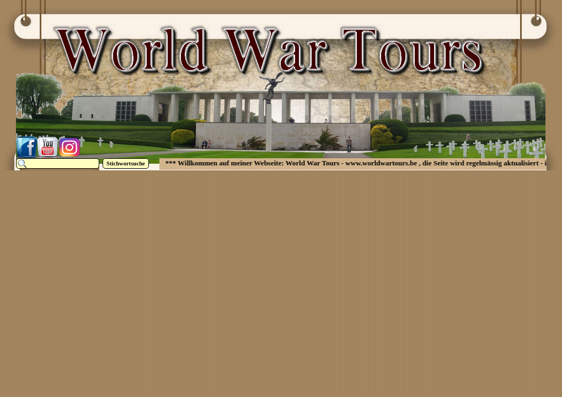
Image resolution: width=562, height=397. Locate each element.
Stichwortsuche (125, 163)
